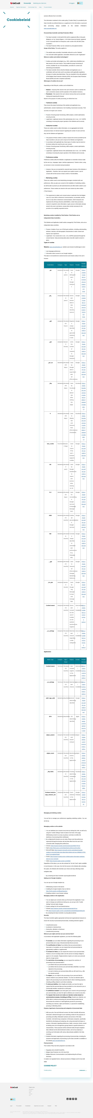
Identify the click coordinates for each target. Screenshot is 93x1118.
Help (40, 7)
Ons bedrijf (31, 1089)
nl (79, 3)
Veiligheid (49, 1105)
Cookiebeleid (27, 1105)
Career (30, 1090)
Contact (30, 1093)
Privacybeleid (18, 1105)
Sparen (12, 7)
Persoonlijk (27, 3)
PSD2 (56, 1105)
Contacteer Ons (32, 7)
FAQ (30, 1092)
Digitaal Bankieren (21, 7)
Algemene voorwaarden (39, 1105)
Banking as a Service (39, 3)
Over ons (32, 1087)
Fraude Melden (48, 7)
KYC (30, 1095)
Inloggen (72, 3)
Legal (11, 1105)
